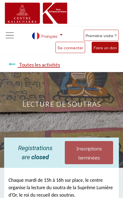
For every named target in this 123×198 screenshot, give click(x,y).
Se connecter (70, 47)
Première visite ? (101, 35)
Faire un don (105, 47)
